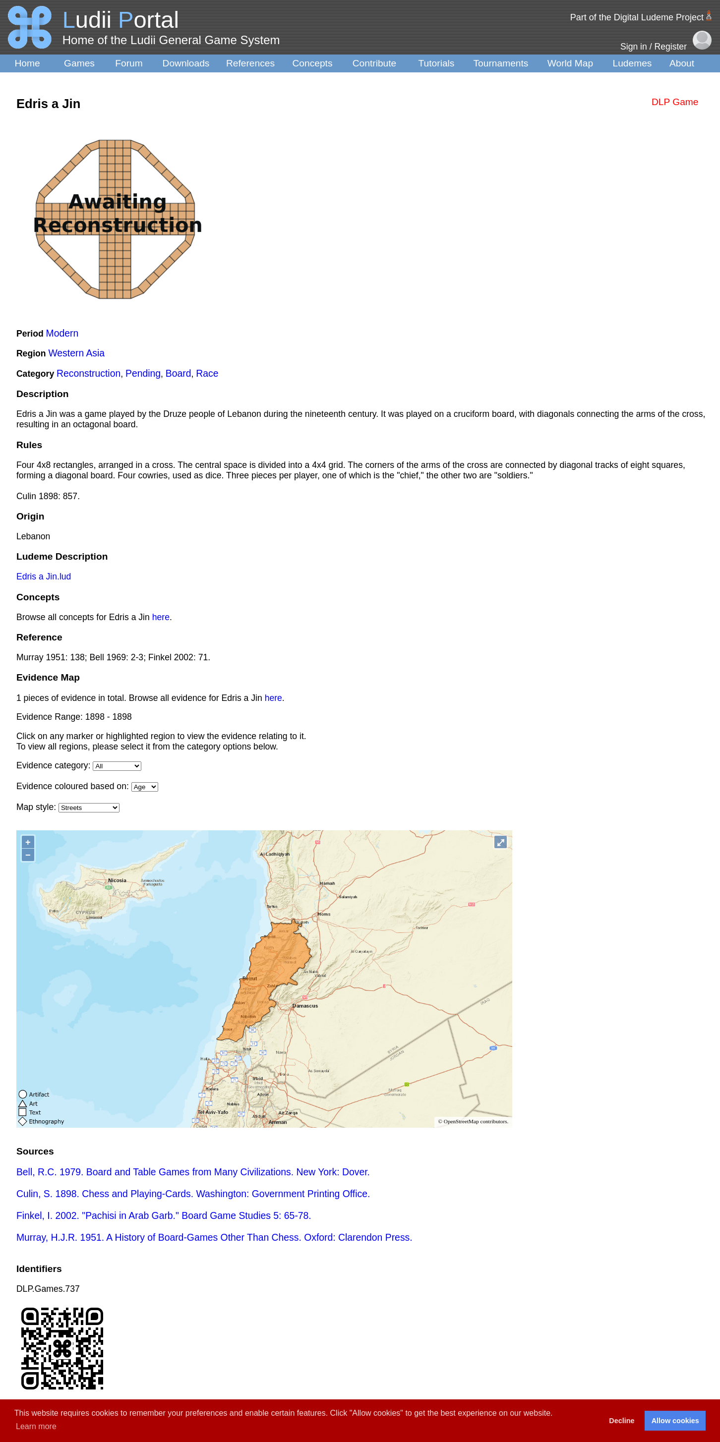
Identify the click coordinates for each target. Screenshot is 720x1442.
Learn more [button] (36, 1426)
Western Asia (76, 352)
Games (79, 63)
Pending (143, 373)
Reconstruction (88, 373)
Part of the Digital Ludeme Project (637, 17)
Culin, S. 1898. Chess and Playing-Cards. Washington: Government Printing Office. (193, 1193)
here (161, 617)
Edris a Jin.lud (43, 576)
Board (178, 373)
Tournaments (501, 63)
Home (27, 63)
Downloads (186, 63)
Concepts (312, 63)
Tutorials (437, 63)
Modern (62, 333)
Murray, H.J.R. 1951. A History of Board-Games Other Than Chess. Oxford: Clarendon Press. (214, 1237)
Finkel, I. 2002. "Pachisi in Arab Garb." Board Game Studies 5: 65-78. (163, 1215)
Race (207, 373)
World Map (570, 63)
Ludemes (632, 63)
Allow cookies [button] (675, 1421)
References (250, 63)
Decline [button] (621, 1421)
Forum (128, 63)
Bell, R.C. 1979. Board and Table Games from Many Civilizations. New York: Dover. (193, 1171)
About (681, 63)
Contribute (375, 63)
